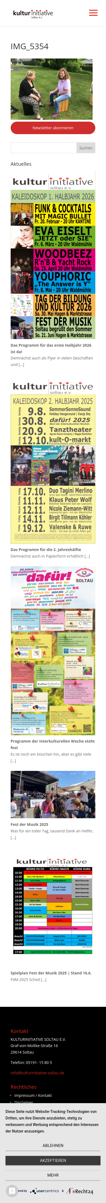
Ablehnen (53, 1145)
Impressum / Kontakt (33, 1095)
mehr (53, 1175)
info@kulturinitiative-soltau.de (37, 1072)
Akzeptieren (53, 1160)
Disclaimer (23, 1102)
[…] (21, 364)
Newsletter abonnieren (53, 127)
